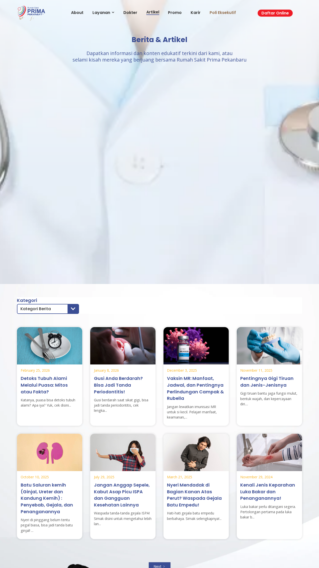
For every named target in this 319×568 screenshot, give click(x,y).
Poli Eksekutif (223, 12)
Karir (196, 12)
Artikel (152, 12)
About (77, 12)
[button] (48, 309)
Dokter (130, 12)
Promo (175, 12)
